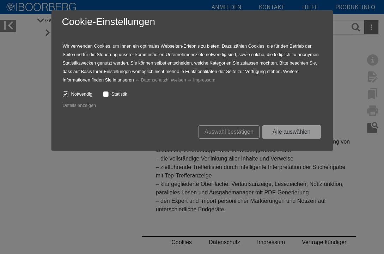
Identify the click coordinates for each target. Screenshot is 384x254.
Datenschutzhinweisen (163, 80)
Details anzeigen (79, 105)
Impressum (204, 80)
